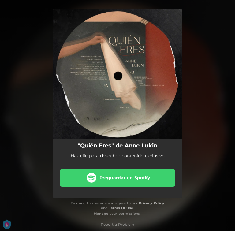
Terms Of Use (121, 208)
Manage (101, 213)
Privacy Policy (151, 203)
